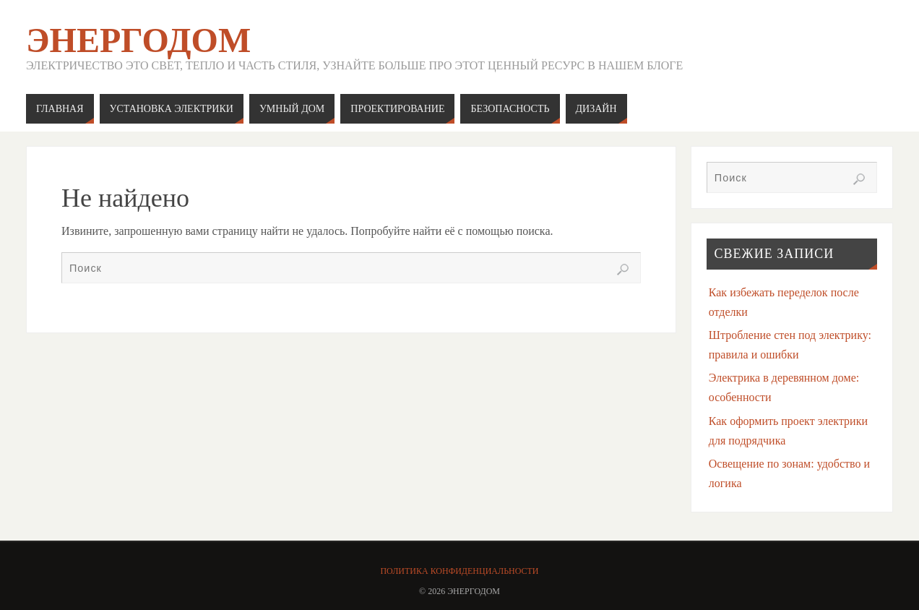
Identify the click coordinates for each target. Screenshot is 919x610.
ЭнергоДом (138, 40)
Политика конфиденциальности (459, 571)
